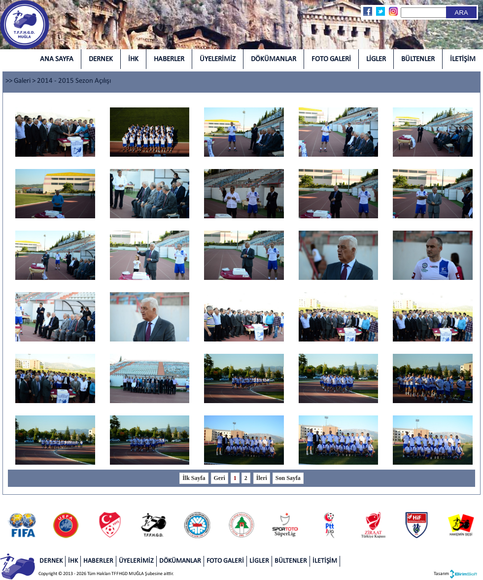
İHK (133, 59)
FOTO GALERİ (331, 59)
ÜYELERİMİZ (218, 59)
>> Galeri (18, 81)
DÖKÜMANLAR (273, 59)
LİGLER (376, 59)
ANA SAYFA (56, 59)
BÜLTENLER (418, 59)
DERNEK (101, 59)
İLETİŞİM (463, 59)
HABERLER (169, 59)
